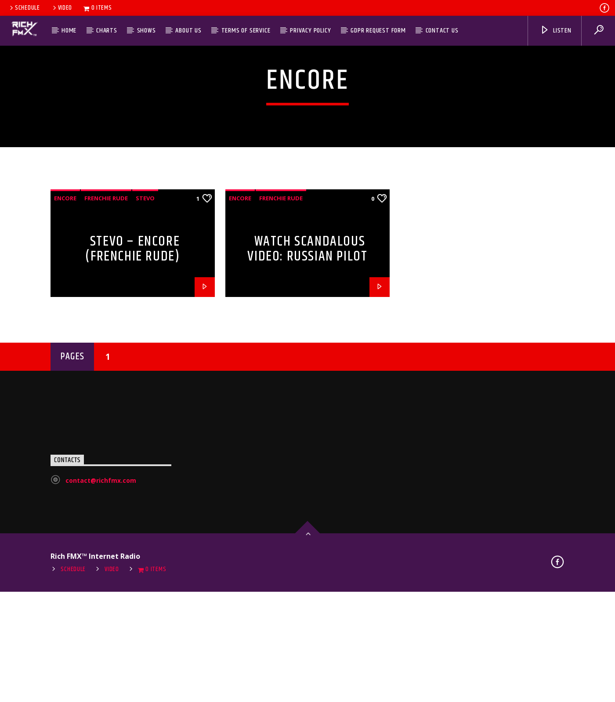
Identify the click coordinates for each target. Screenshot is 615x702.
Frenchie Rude (106, 380)
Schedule (24, 8)
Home (69, 30)
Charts (106, 30)
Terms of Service (246, 30)
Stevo (145, 380)
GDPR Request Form (378, 30)
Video (61, 8)
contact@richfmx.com (100, 662)
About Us (188, 30)
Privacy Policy (310, 30)
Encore (65, 380)
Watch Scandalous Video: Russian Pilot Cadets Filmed (307, 438)
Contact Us (442, 30)
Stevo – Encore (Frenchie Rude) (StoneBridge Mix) (132, 438)
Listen (556, 30)
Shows (146, 30)
